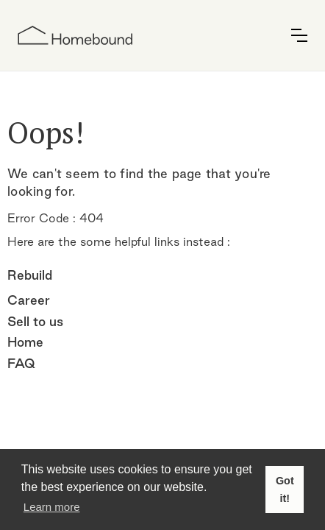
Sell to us (35, 321)
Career (28, 300)
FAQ (21, 363)
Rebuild (29, 275)
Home (25, 342)
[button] (299, 35)
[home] (75, 35)
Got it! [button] (285, 489)
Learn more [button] (52, 507)
